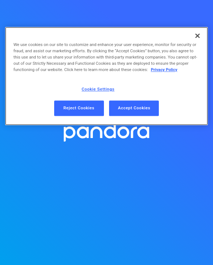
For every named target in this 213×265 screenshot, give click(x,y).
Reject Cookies (78, 108)
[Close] (197, 36)
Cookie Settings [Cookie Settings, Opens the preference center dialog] (98, 89)
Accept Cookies (134, 108)
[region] (106, 76)
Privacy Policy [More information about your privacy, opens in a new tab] (164, 70)
